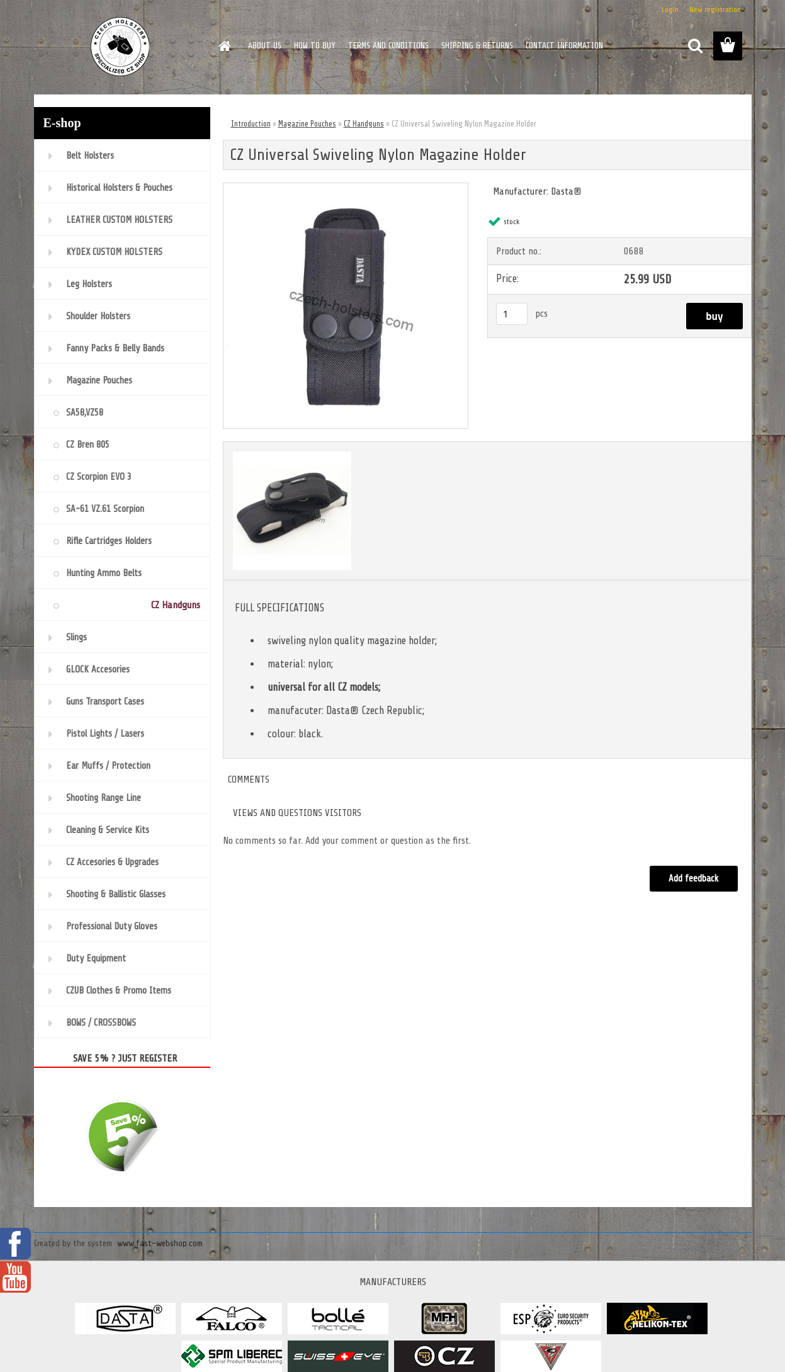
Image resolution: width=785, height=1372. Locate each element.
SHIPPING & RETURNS (477, 45)
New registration (715, 9)
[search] (695, 45)
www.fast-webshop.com (160, 1243)
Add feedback (694, 878)
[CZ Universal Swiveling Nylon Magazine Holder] (345, 188)
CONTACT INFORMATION (564, 45)
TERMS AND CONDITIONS (388, 45)
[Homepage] (224, 45)
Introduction (251, 123)
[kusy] (512, 314)
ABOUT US (264, 45)
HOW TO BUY (315, 45)
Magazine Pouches (307, 123)
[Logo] (120, 46)
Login (670, 9)
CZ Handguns (364, 123)
